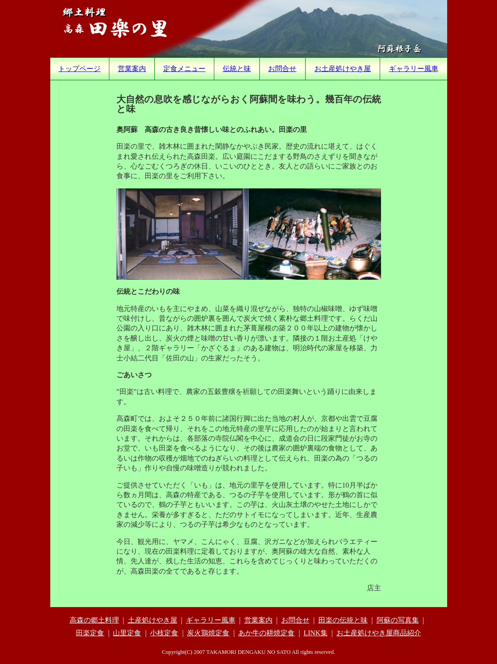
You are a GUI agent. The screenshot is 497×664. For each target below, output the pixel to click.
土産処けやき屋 (152, 620)
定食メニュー (184, 68)
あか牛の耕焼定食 (266, 633)
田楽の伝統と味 (343, 620)
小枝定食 (164, 633)
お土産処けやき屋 (342, 68)
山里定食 (127, 633)
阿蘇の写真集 (398, 620)
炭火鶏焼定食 (208, 633)
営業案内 (132, 68)
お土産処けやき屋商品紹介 (378, 633)
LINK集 (315, 633)
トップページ (79, 68)
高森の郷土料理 (94, 620)
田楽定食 (90, 633)
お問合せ (282, 68)
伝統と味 (237, 68)
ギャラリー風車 (413, 68)
